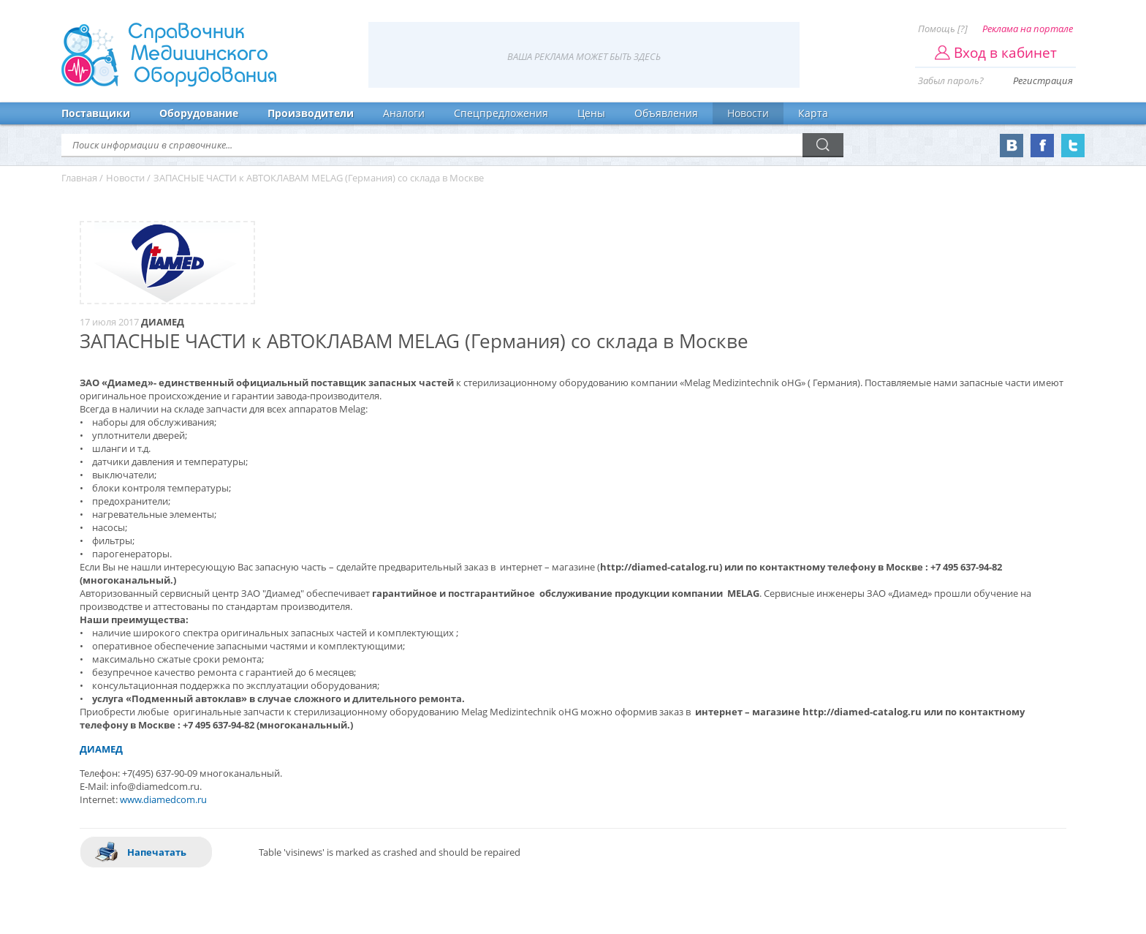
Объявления (666, 113)
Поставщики (95, 113)
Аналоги (404, 113)
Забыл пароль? (951, 80)
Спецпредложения (501, 113)
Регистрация (1043, 80)
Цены (591, 113)
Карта (813, 113)
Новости (748, 113)
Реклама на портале (1027, 28)
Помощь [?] (943, 28)
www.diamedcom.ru (163, 799)
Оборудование (198, 113)
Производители (310, 113)
